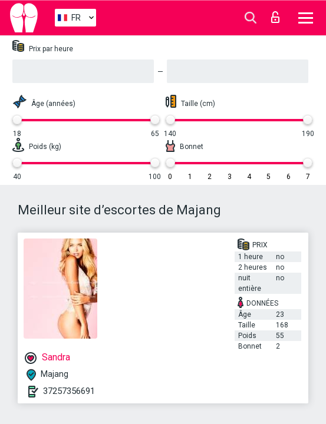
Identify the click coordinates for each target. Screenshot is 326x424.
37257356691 (69, 391)
